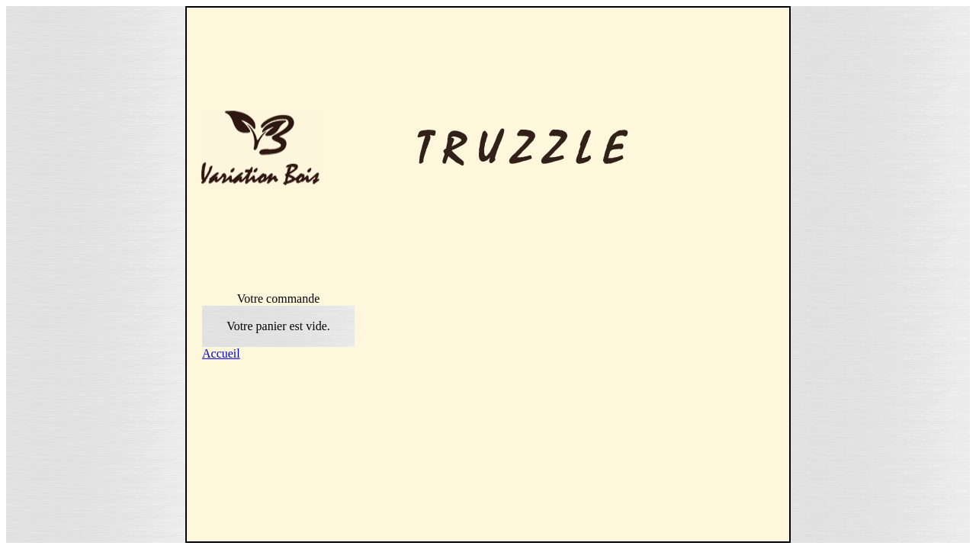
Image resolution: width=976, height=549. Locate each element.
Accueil (221, 353)
